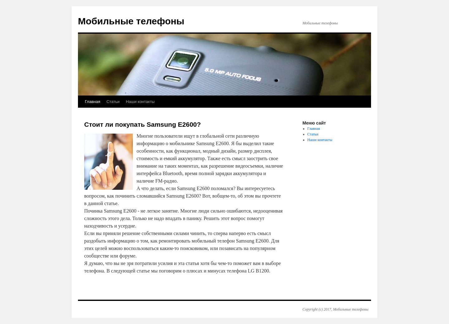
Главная (92, 101)
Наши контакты (140, 101)
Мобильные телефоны (131, 21)
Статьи (112, 101)
